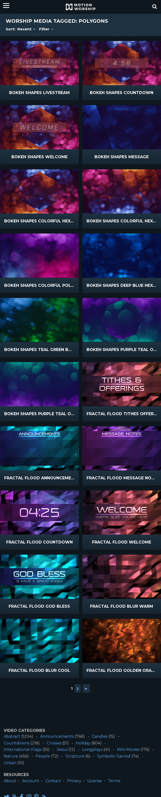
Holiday (83, 743)
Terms (114, 780)
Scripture (75, 756)
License (94, 780)
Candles (100, 736)
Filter (46, 29)
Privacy (74, 780)
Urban (10, 762)
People (43, 756)
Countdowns (16, 743)
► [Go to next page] (86, 688)
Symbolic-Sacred (114, 756)
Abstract (12, 736)
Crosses (54, 743)
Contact (53, 780)
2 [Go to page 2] (77, 688)
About (10, 780)
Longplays (92, 749)
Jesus (62, 749)
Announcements (57, 736)
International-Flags (23, 749)
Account (30, 780)
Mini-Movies (128, 749)
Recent (26, 29)
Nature (11, 756)
